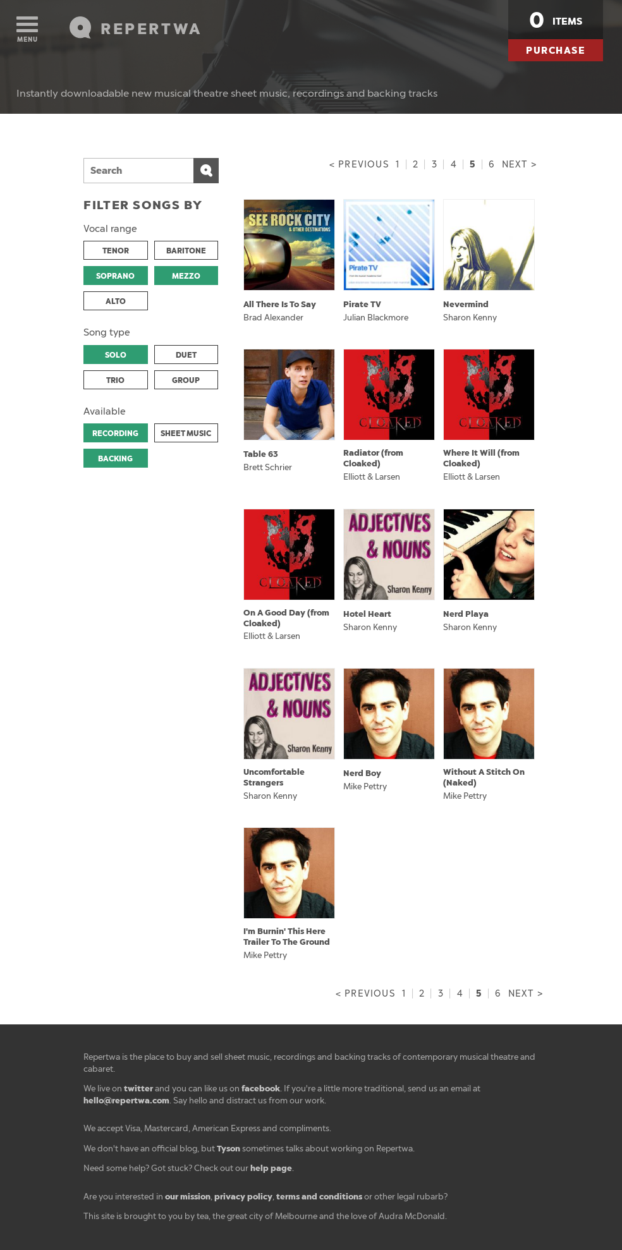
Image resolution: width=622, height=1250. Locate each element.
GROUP (186, 380)
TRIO (115, 380)
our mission (187, 1196)
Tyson (228, 1148)
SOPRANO (115, 276)
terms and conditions (319, 1196)
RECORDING (115, 433)
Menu (27, 30)
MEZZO (186, 276)
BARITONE (186, 251)
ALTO (116, 301)
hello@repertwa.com (126, 1100)
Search (206, 170)
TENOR (115, 251)
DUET (186, 355)
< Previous (359, 164)
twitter (138, 1088)
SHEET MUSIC (186, 433)
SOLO (115, 355)
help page (271, 1168)
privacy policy (243, 1196)
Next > (519, 164)
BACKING (115, 459)
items (555, 20)
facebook (260, 1088)
